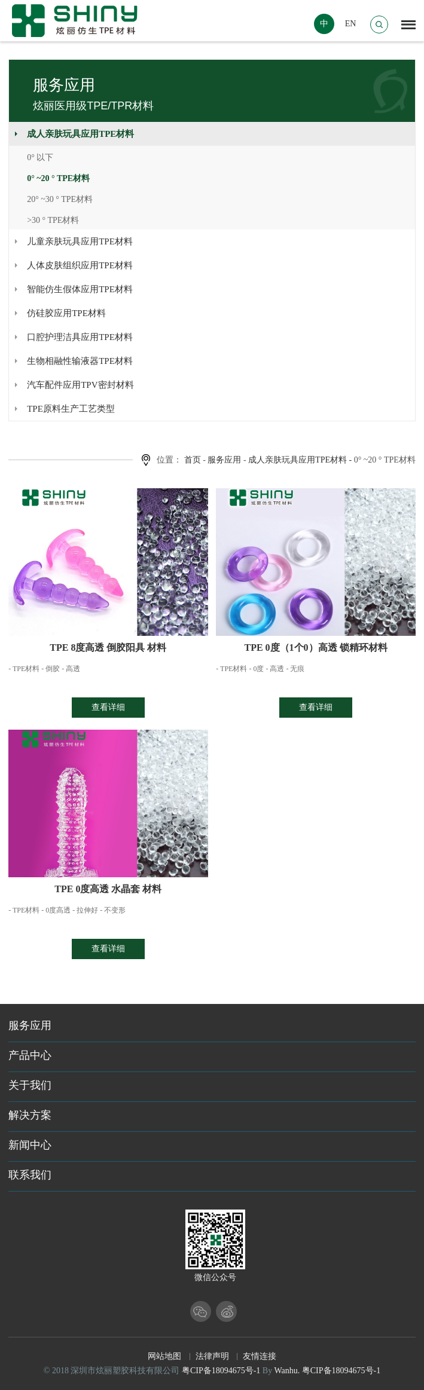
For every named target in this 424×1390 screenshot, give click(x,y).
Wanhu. (287, 1370)
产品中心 (29, 1055)
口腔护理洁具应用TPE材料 (80, 337)
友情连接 (259, 1356)
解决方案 (29, 1115)
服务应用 (224, 459)
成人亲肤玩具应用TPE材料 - (300, 459)
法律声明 (212, 1356)
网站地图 (164, 1356)
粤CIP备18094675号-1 (221, 1370)
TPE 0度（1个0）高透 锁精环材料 (315, 647)
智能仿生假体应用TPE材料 (80, 289)
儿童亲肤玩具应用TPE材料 (80, 241)
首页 (192, 459)
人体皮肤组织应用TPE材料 (80, 265)
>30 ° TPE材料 (53, 220)
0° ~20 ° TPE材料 (58, 178)
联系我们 (29, 1175)
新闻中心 (29, 1145)
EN (350, 23)
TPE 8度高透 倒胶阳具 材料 (108, 647)
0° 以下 (40, 157)
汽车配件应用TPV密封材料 (80, 385)
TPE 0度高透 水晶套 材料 (107, 889)
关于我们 (29, 1085)
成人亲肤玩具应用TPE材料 (80, 134)
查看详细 (108, 707)
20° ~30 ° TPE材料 (60, 199)
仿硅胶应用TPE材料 (66, 313)
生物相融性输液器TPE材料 (80, 361)
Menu (408, 21)
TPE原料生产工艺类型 (71, 409)
